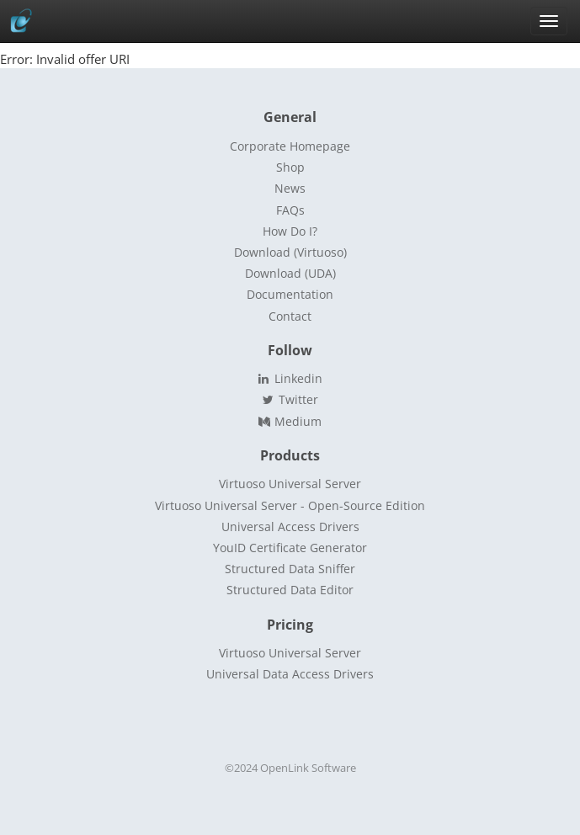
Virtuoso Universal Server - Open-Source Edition (290, 505)
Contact (290, 316)
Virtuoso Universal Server (290, 484)
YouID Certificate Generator (290, 548)
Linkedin (290, 378)
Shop (290, 167)
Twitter (289, 399)
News (290, 188)
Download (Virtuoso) (290, 252)
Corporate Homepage (290, 146)
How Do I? (290, 231)
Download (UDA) (290, 273)
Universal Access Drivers (290, 527)
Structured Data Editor (290, 590)
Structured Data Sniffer (290, 569)
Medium (290, 421)
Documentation (290, 294)
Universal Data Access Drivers (290, 674)
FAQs (290, 210)
